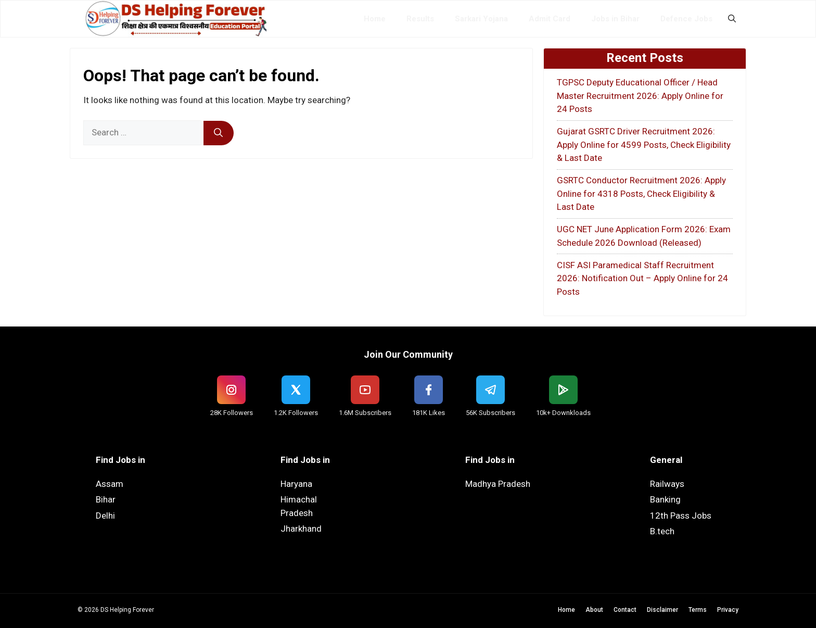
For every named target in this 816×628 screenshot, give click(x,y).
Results (420, 18)
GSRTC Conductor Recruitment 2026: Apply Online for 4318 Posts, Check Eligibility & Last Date (641, 193)
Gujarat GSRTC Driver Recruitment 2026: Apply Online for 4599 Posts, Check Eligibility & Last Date (644, 144)
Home (375, 18)
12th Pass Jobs (680, 515)
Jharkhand (301, 528)
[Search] (218, 133)
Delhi (105, 515)
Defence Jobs (686, 18)
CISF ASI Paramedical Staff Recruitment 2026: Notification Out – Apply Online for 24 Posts (642, 278)
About (594, 609)
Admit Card (549, 18)
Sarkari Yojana (481, 18)
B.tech (662, 531)
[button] (732, 18)
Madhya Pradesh (497, 484)
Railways (667, 484)
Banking (665, 499)
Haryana (296, 484)
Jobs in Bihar (615, 18)
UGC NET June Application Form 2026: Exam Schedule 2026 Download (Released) (644, 236)
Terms (697, 609)
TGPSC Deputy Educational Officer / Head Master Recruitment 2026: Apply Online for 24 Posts (640, 95)
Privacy (727, 609)
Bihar (106, 499)
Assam (109, 484)
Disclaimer (662, 609)
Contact (625, 609)
